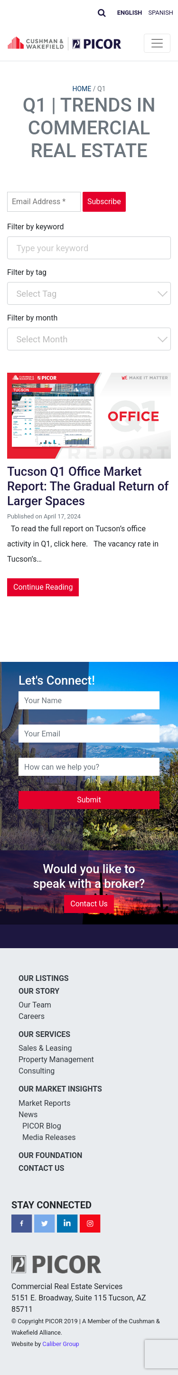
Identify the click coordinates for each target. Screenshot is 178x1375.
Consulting (37, 1070)
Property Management (56, 1059)
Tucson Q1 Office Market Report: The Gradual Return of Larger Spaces (88, 486)
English (129, 12)
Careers (32, 1016)
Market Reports (45, 1103)
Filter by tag (27, 272)
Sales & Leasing (45, 1048)
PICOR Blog (41, 1125)
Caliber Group (60, 1343)
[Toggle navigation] (157, 43)
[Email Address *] (44, 202)
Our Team (35, 1004)
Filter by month (32, 317)
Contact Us (89, 903)
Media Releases (48, 1137)
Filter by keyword (35, 226)
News (28, 1114)
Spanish (161, 12)
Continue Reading (43, 587)
